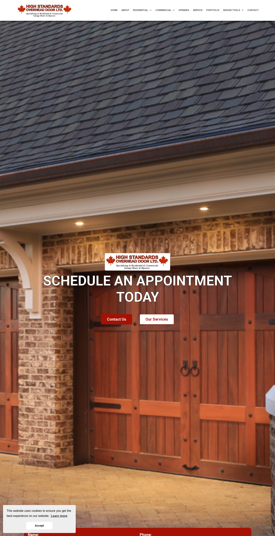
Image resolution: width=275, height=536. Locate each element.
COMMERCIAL (165, 10)
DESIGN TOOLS (233, 10)
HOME (114, 10)
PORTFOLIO (212, 10)
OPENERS (183, 10)
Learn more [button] (59, 515)
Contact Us (116, 319)
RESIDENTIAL (142, 10)
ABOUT (125, 10)
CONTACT (253, 10)
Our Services (157, 319)
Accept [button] (39, 525)
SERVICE (198, 10)
